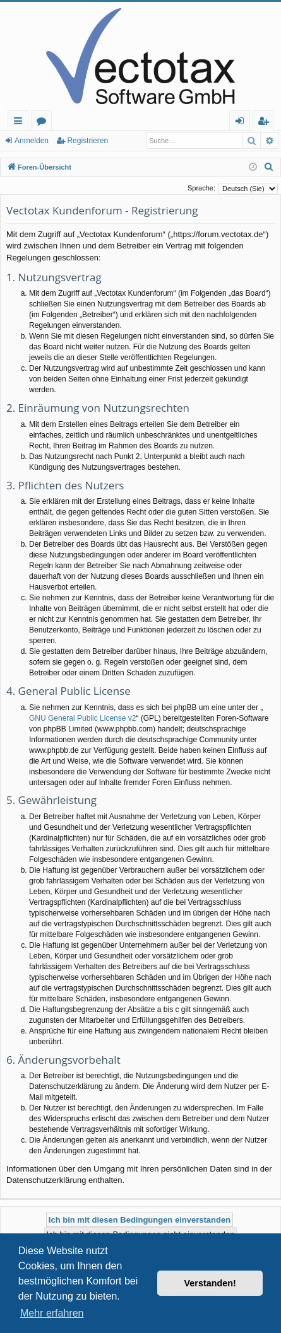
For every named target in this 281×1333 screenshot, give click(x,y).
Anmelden (32, 140)
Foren (44, 123)
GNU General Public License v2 (82, 718)
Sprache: (201, 188)
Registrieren (87, 140)
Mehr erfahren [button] (52, 1313)
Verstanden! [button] (210, 1283)
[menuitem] (269, 167)
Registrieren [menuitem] (266, 123)
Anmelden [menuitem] (243, 123)
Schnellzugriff (20, 123)
